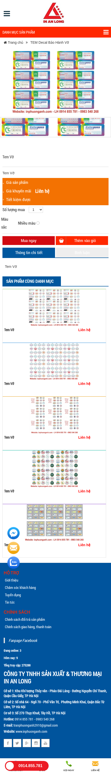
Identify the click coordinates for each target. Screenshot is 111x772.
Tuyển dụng (13, 594)
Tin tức (10, 602)
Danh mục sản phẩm (55, 32)
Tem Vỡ (9, 329)
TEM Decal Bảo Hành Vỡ (49, 42)
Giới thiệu (11, 580)
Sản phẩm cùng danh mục (30, 281)
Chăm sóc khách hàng (20, 587)
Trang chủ (13, 42)
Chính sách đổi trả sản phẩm (25, 619)
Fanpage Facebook (23, 640)
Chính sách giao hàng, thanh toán (28, 626)
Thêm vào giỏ (85, 240)
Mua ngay (28, 240)
